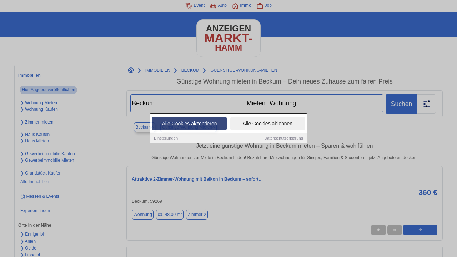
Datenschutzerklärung (283, 138)
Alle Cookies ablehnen (267, 124)
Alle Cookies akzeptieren (189, 124)
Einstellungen (166, 138)
